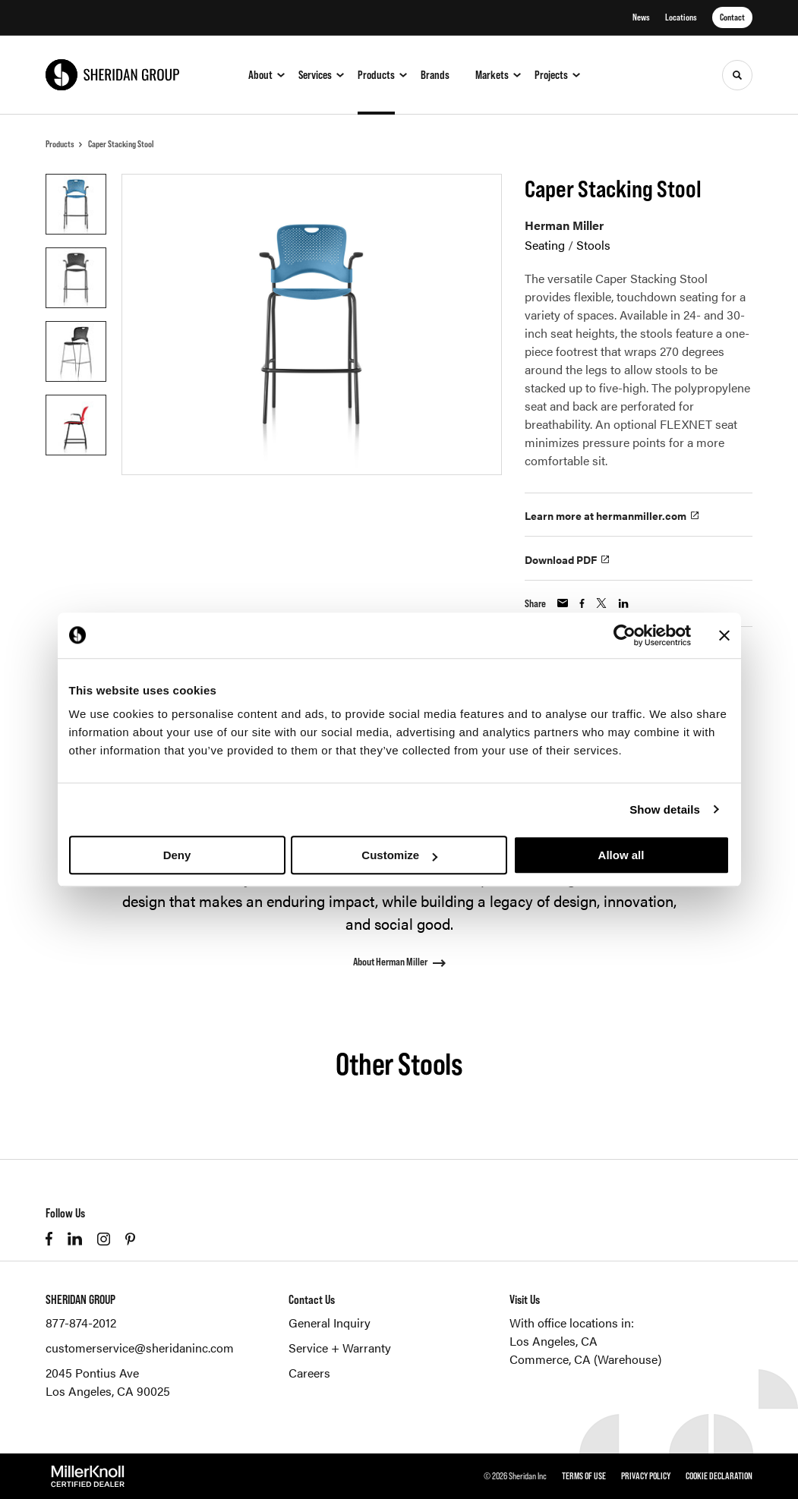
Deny (177, 855)
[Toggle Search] (737, 75)
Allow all (621, 855)
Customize (399, 855)
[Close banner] (724, 635)
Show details (664, 809)
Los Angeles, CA (553, 1340)
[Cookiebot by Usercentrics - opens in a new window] (624, 635)
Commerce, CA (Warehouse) (585, 1359)
